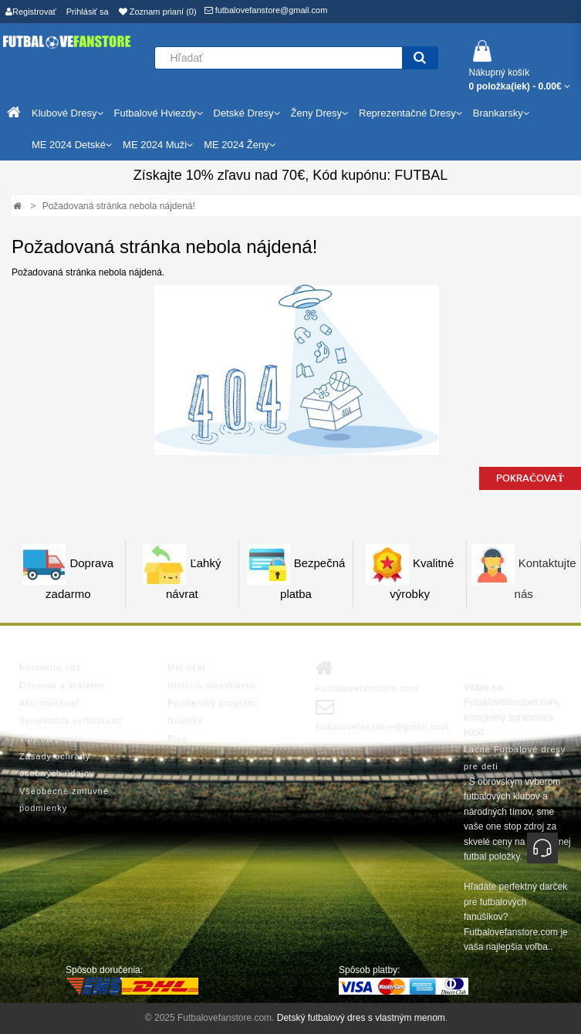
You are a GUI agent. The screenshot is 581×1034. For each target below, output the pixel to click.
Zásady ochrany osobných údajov (57, 765)
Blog (177, 738)
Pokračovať (530, 478)
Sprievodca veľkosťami (70, 720)
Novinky (185, 720)
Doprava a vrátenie (62, 685)
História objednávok (212, 685)
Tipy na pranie (51, 738)
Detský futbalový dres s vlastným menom (361, 1017)
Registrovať (30, 11)
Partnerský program (211, 703)
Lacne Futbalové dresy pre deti (515, 758)
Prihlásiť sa (87, 11)
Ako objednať (49, 703)
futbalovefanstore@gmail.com (266, 10)
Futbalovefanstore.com (367, 676)
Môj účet (186, 667)
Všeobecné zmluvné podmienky (64, 799)
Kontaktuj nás (50, 667)
